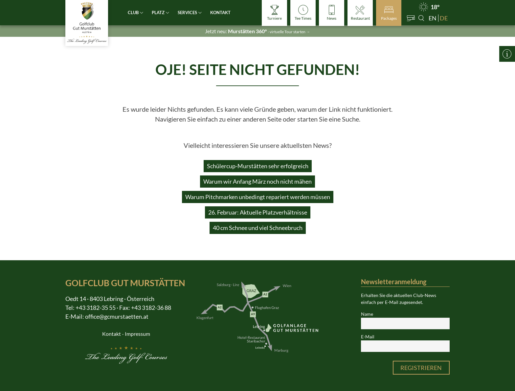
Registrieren (421, 367)
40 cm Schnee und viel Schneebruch (257, 227)
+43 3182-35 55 (96, 307)
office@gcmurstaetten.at (116, 316)
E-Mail (367, 336)
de (444, 18)
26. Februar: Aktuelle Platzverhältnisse (257, 212)
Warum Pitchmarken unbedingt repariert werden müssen (257, 196)
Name (367, 314)
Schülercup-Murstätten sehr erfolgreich (257, 166)
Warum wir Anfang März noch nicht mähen (257, 181)
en (433, 18)
